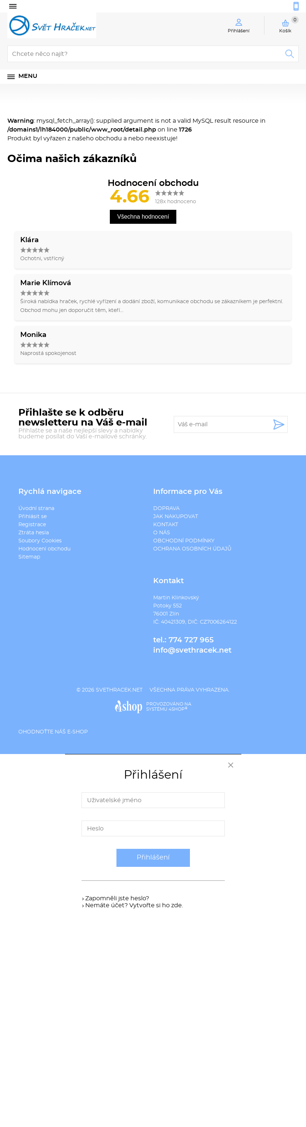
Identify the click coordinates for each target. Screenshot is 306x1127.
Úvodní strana (36, 508)
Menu (27, 76)
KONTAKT (165, 524)
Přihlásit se (32, 516)
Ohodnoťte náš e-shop (53, 732)
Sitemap (29, 557)
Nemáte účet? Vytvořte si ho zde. (134, 905)
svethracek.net (119, 690)
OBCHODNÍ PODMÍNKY (184, 540)
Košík (289, 24)
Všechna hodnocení (143, 216)
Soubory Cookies (40, 540)
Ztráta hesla (33, 532)
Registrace (32, 524)
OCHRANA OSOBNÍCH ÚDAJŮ (192, 549)
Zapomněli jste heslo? (117, 898)
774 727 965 (191, 640)
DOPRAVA (166, 508)
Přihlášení (153, 857)
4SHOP (178, 709)
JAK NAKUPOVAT (175, 516)
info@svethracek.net (192, 650)
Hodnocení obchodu (44, 549)
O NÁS (161, 532)
